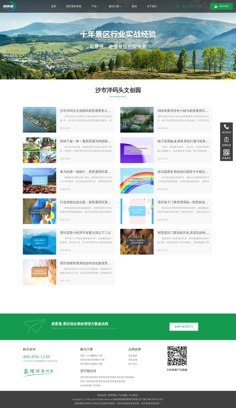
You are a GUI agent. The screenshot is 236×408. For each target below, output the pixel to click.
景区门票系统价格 (89, 381)
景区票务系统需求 (89, 377)
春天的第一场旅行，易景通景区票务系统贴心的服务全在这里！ (104, 171)
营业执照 (101, 395)
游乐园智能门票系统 (90, 385)
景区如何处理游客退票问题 (112, 381)
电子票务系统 (148, 403)
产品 (95, 6)
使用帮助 (112, 395)
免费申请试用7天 (183, 326)
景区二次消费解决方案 (91, 355)
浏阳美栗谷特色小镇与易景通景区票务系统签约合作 (193, 110)
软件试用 (221, 6)
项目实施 (132, 360)
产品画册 (122, 395)
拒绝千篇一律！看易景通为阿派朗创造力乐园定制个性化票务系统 (106, 141)
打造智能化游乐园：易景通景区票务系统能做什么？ (96, 202)
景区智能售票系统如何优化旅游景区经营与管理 (93, 263)
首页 (53, 6)
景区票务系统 (73, 6)
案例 (134, 6)
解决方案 (115, 6)
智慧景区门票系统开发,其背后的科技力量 (186, 232)
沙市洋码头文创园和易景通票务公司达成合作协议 (95, 110)
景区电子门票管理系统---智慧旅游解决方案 (187, 202)
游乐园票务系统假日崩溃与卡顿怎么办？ (186, 171)
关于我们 (152, 6)
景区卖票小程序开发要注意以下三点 (85, 232)
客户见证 (132, 364)
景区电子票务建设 (126, 377)
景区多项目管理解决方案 (92, 360)
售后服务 (132, 355)
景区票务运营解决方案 (91, 364)
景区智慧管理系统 (107, 377)
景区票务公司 (88, 403)
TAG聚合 (133, 395)
